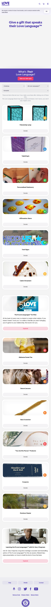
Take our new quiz (25, 78)
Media (25, 583)
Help (9, 583)
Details (25, 131)
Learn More (5, 12)
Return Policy (35, 595)
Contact (41, 583)
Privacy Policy (25, 595)
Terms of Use (16, 595)
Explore (25, 328)
